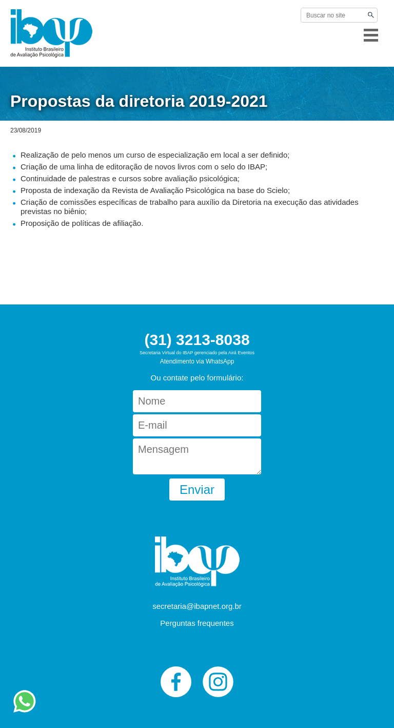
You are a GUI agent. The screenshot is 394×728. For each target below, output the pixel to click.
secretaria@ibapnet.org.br (197, 606)
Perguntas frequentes (196, 623)
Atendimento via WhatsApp (197, 361)
